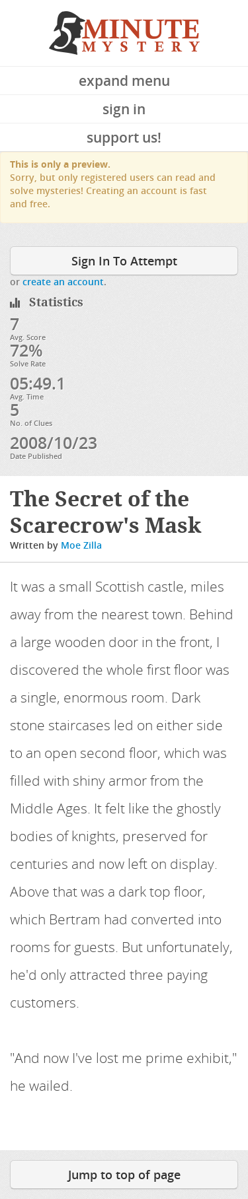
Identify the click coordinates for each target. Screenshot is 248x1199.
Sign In (124, 109)
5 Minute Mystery (124, 33)
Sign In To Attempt (124, 261)
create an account (63, 281)
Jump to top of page (124, 1174)
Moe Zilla (81, 545)
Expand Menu (124, 80)
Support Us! (124, 137)
